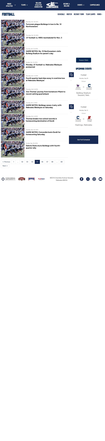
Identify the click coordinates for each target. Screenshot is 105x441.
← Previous (6, 164)
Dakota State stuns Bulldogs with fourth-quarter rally (46, 149)
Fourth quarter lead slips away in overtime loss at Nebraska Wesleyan (46, 80)
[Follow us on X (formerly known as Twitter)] (88, 181)
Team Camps (90, 14)
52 (22, 164)
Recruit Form (79, 14)
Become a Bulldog (66, 5)
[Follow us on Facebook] (81, 181)
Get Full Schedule (84, 140)
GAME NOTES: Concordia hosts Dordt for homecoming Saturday (43, 135)
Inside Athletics (9, 5)
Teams (23, 5)
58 (52, 164)
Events (79, 5)
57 (47, 164)
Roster (69, 14)
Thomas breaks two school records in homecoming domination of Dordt (41, 121)
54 (32, 164)
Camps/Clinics (95, 5)
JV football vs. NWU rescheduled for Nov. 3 (44, 38)
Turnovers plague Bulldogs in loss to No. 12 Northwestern (44, 25)
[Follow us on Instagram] (94, 181)
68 (62, 164)
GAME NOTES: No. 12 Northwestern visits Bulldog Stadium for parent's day (43, 53)
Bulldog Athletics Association (38, 5)
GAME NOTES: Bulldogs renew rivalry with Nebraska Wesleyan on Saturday (44, 107)
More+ (99, 14)
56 (42, 164)
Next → (5, 168)
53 (27, 164)
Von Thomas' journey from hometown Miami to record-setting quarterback (46, 94)
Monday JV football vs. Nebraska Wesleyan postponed (44, 66)
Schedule (61, 14)
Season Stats (84, 60)
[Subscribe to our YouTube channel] (100, 181)
